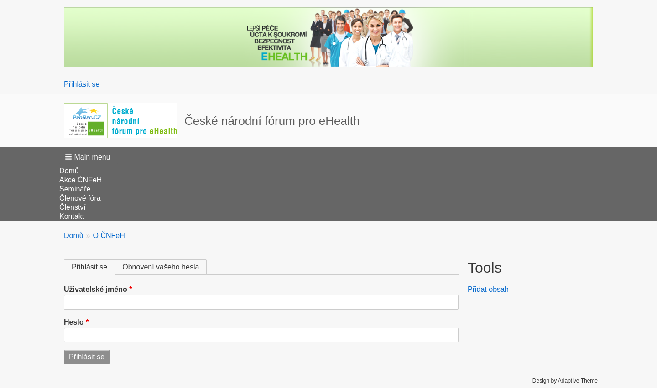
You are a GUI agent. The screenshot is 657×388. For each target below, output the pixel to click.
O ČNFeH (109, 235)
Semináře (74, 189)
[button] (88, 157)
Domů (69, 171)
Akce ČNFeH (80, 180)
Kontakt (71, 216)
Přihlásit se (81, 84)
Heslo (74, 322)
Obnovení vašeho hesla (160, 267)
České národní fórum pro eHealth (272, 121)
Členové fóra (80, 198)
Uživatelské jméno (95, 289)
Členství (72, 207)
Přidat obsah (488, 289)
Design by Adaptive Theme (565, 381)
